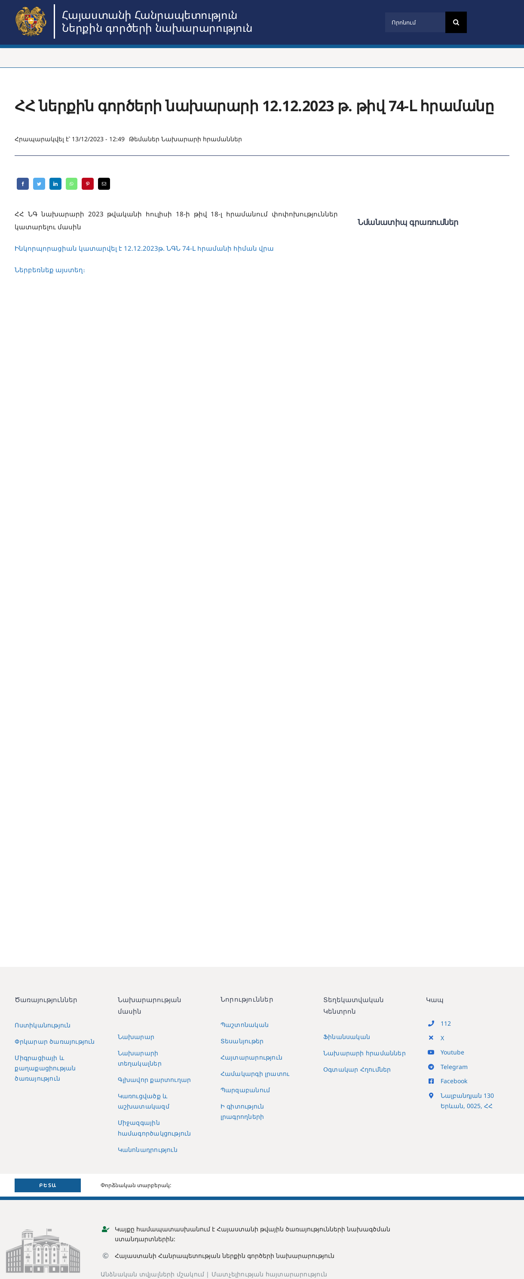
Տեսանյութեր (242, 1041)
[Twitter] (39, 184)
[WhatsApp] (72, 184)
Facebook (454, 1081)
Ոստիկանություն (42, 1025)
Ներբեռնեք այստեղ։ (50, 269)
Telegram (454, 1067)
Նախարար (136, 1037)
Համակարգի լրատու (255, 1073)
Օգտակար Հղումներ (357, 1069)
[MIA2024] (32, 7)
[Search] (456, 22)
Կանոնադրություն (148, 1149)
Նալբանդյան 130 (467, 1095)
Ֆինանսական (346, 1037)
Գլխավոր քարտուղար (154, 1079)
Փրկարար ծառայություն (55, 1041)
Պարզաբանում (245, 1090)
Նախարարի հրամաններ (201, 139)
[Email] (104, 184)
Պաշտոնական (245, 1025)
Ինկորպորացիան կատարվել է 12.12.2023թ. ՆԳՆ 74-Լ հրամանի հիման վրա (144, 248)
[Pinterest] (88, 184)
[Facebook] (23, 184)
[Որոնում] (414, 22)
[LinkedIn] (55, 184)
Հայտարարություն (251, 1057)
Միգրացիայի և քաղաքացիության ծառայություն (45, 1068)
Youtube (452, 1052)
